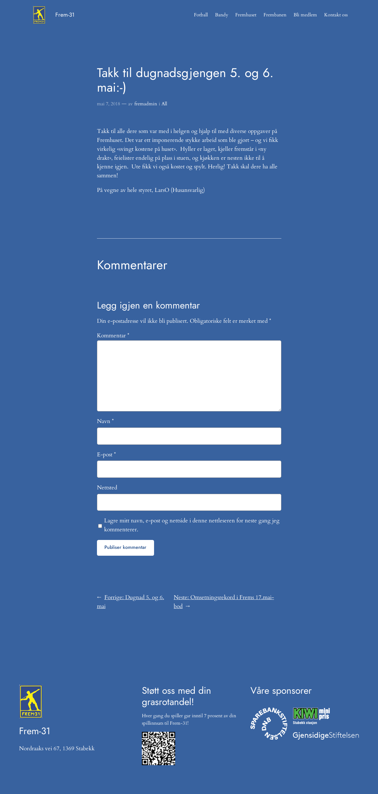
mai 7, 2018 (108, 104)
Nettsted (107, 487)
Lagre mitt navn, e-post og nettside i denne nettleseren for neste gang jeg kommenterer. (192, 525)
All (164, 104)
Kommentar (113, 335)
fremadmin (145, 104)
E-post (106, 454)
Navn (105, 421)
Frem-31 (65, 15)
